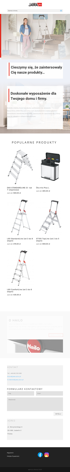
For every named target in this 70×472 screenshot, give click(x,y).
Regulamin (10, 453)
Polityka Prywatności (13, 456)
